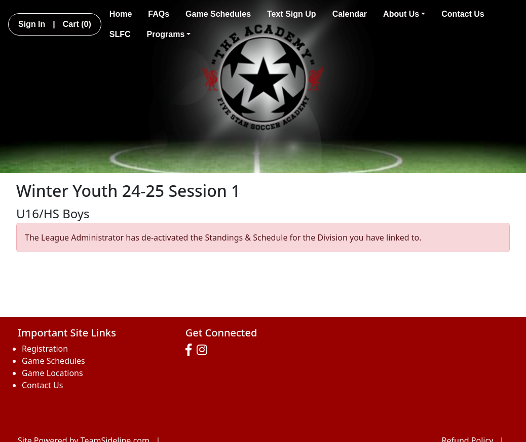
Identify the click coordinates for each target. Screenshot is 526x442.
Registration (45, 348)
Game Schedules (218, 14)
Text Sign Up (291, 14)
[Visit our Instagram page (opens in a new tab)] (204, 350)
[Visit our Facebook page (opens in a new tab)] (191, 350)
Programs (169, 34)
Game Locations (52, 373)
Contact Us (462, 14)
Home (120, 14)
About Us (404, 14)
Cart (77, 24)
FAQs (158, 14)
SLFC (120, 34)
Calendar (349, 14)
